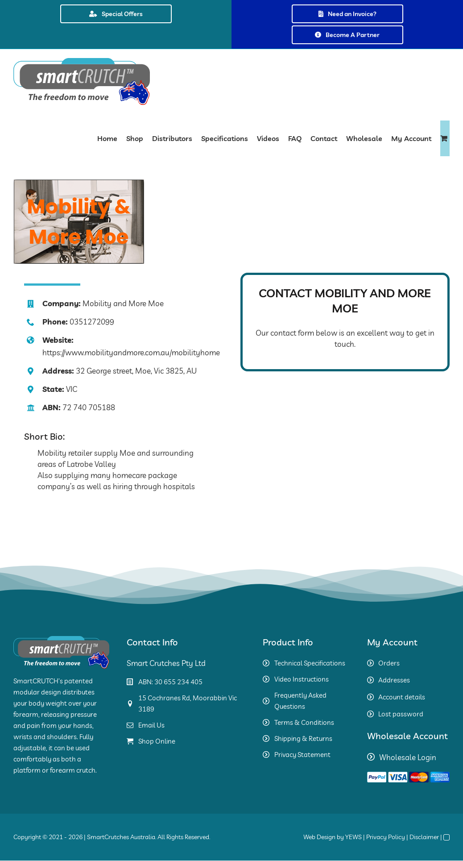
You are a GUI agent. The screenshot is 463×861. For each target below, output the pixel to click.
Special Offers (116, 14)
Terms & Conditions (304, 722)
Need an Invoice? (347, 14)
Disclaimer (424, 837)
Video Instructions (301, 679)
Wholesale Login (407, 757)
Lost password (400, 714)
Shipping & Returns (303, 738)
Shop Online (156, 741)
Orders (389, 663)
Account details (401, 697)
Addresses (394, 680)
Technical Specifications (309, 663)
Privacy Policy (385, 837)
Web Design (319, 837)
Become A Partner (347, 35)
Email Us (151, 725)
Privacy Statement (302, 754)
